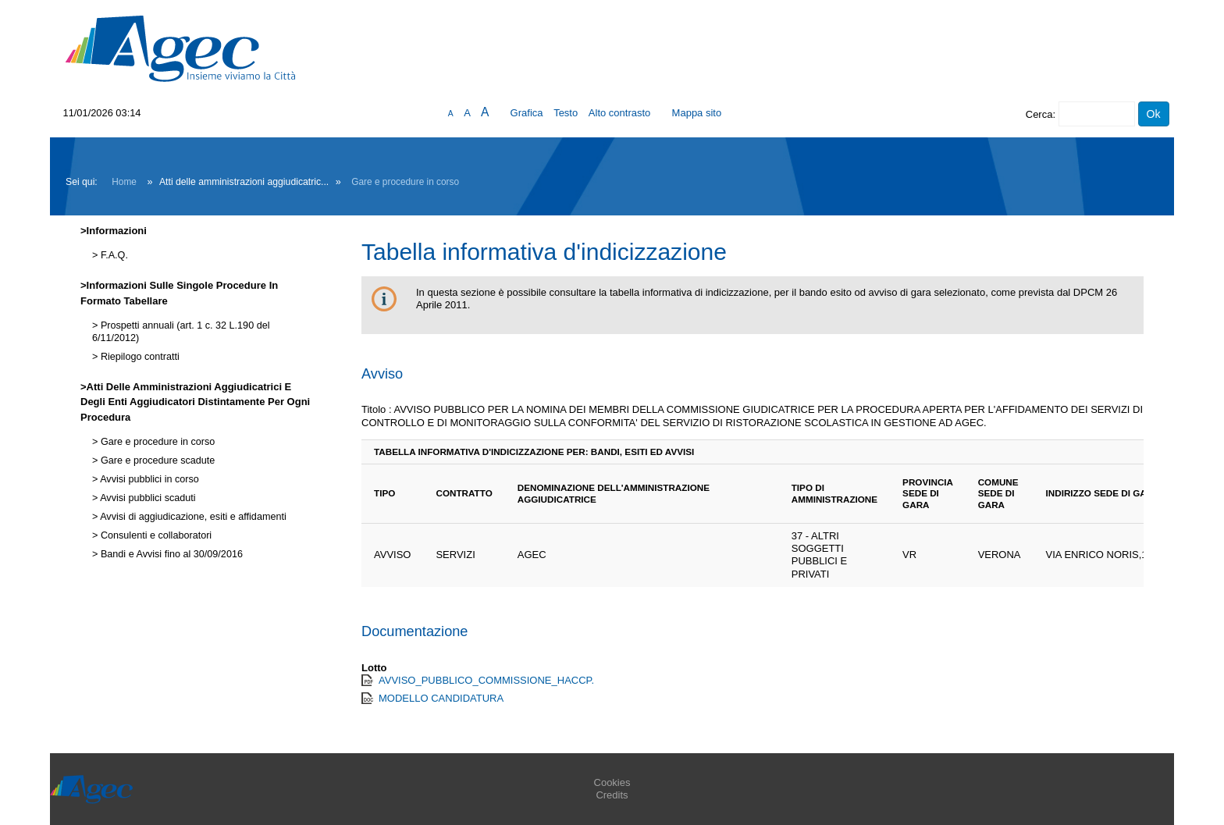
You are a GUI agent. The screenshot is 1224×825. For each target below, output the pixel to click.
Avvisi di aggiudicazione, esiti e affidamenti (192, 516)
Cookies (612, 782)
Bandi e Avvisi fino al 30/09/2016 (170, 554)
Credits (612, 795)
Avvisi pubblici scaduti (146, 498)
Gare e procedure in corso (405, 181)
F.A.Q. (113, 255)
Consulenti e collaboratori (155, 535)
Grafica (527, 113)
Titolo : (376, 409)
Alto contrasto (620, 113)
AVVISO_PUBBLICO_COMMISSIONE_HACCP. (486, 680)
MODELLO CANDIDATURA (441, 698)
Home (124, 181)
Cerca (1039, 114)
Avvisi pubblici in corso (148, 479)
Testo (565, 113)
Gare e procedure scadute (156, 460)
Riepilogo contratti (138, 356)
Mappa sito (697, 113)
